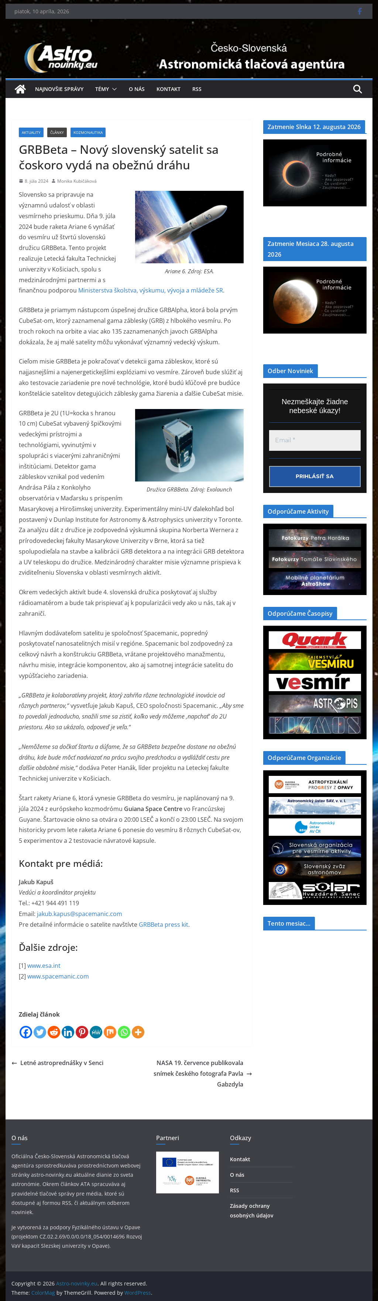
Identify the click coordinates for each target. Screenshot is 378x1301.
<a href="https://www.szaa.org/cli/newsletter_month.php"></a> (314, 991)
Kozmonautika (88, 132)
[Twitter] (40, 1032)
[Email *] (314, 440)
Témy (102, 88)
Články (57, 132)
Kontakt (169, 88)
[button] (113, 89)
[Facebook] (26, 1032)
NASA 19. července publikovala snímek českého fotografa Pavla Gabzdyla (203, 1073)
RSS (197, 88)
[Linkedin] (68, 1032)
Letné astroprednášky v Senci (57, 1063)
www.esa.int (44, 966)
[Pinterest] (82, 1032)
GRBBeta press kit (163, 924)
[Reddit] (54, 1032)
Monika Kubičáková (77, 181)
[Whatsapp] (124, 1032)
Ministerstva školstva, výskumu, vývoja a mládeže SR (150, 290)
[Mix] (110, 1032)
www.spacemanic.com (58, 976)
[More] (138, 1032)
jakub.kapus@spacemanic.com (79, 914)
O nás (137, 88)
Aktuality (31, 132)
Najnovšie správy (59, 88)
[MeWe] (96, 1032)
